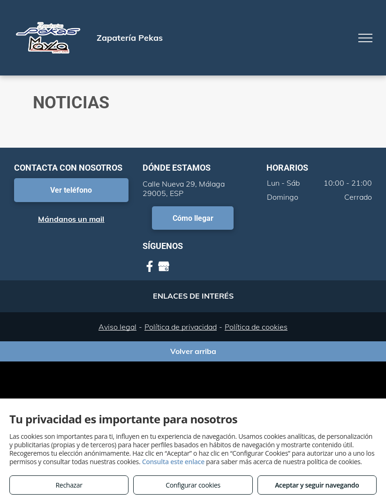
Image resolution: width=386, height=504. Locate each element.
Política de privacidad (180, 326)
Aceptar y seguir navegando (317, 485)
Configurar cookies (193, 485)
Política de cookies (256, 326)
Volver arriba (193, 351)
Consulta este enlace (173, 461)
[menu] (365, 38)
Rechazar (69, 485)
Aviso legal (117, 326)
